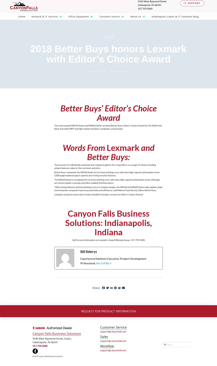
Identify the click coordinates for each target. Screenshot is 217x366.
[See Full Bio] (111, 263)
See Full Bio (103, 263)
